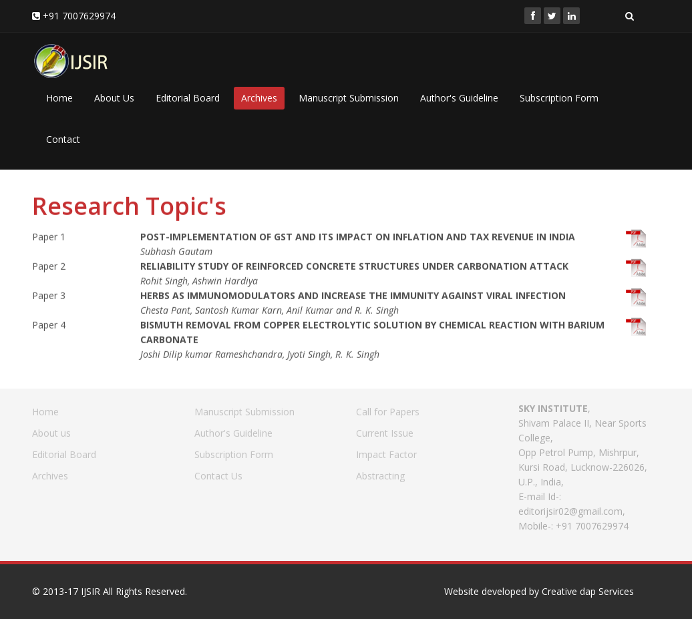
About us (51, 429)
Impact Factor (386, 451)
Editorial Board (188, 97)
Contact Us (218, 472)
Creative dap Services (588, 591)
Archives (259, 97)
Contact (63, 139)
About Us (114, 97)
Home (59, 97)
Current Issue (384, 429)
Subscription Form (559, 97)
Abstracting (380, 472)
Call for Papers (387, 408)
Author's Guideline (459, 97)
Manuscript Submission (349, 97)
